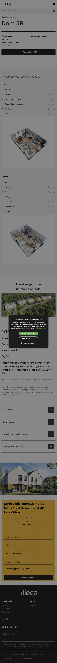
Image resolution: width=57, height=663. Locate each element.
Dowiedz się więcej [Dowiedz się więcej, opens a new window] (40, 328)
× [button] (46, 317)
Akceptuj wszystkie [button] (28, 333)
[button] (28, 343)
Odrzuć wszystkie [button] (28, 338)
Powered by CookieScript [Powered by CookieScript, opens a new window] (28, 346)
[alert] (28, 331)
